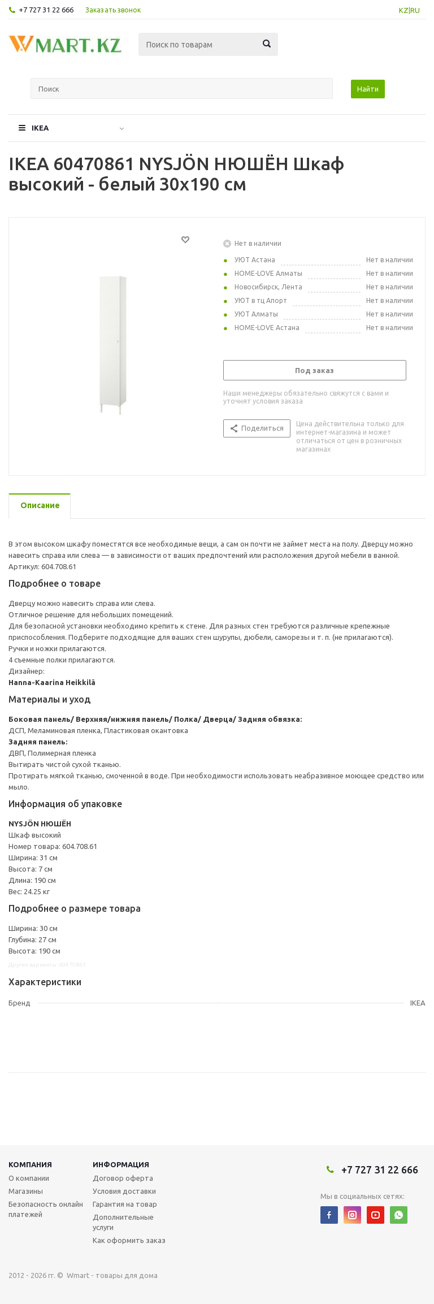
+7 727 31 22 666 (46, 10)
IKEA (40, 128)
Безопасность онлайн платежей (45, 1209)
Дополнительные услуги (123, 1222)
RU (415, 10)
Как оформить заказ (129, 1240)
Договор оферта (123, 1178)
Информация (121, 1164)
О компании (28, 1178)
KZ (404, 10)
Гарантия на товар (125, 1204)
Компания (30, 1164)
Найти (368, 89)
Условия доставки (124, 1191)
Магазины (25, 1191)
